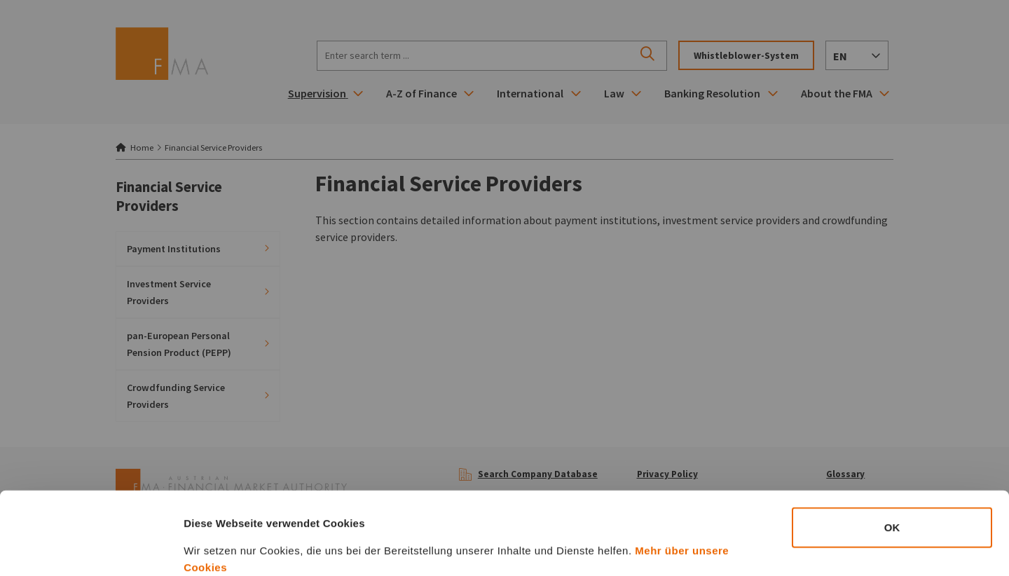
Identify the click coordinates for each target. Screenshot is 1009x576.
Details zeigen (745, 548)
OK (892, 449)
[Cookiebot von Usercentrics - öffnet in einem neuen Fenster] (90, 548)
